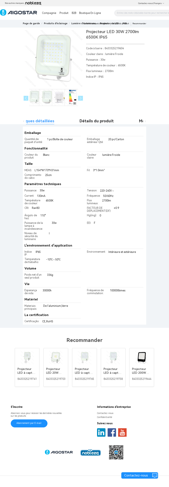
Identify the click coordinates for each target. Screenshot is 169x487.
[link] (56, 23)
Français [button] (159, 3)
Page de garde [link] (31, 23)
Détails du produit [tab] (97, 121)
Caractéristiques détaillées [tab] (28, 121)
